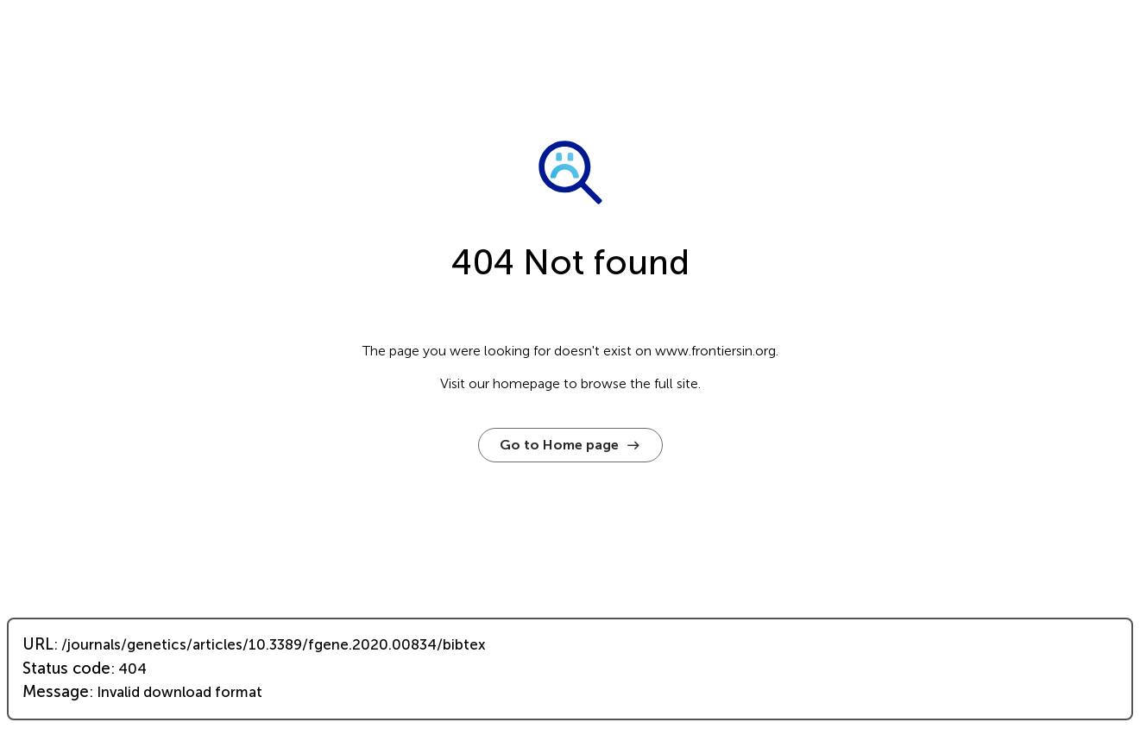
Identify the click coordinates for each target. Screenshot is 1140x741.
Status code (66, 668)
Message (55, 691)
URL (38, 644)
